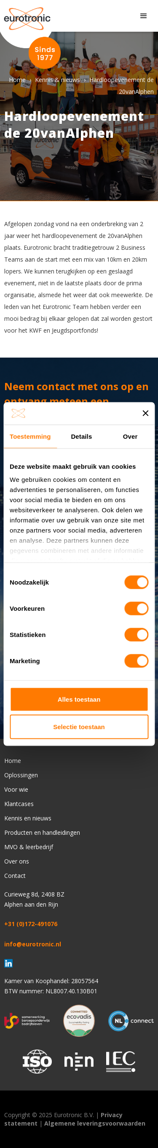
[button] (144, 16)
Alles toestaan (79, 698)
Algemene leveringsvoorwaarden (94, 1123)
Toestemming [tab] (30, 436)
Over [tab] (130, 436)
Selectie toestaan (79, 726)
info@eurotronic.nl (32, 944)
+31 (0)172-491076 (30, 924)
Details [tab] (81, 436)
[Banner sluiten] (145, 413)
